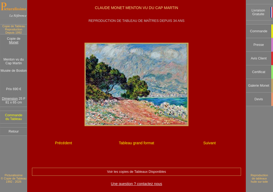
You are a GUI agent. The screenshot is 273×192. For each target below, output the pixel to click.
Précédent (63, 143)
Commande (258, 31)
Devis (259, 99)
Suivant (209, 143)
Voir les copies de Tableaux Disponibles (136, 172)
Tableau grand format (136, 143)
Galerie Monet (258, 85)
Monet (13, 42)
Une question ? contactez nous (136, 184)
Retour (14, 131)
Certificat (258, 72)
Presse (259, 45)
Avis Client (259, 58)
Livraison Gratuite (258, 12)
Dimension (10, 99)
